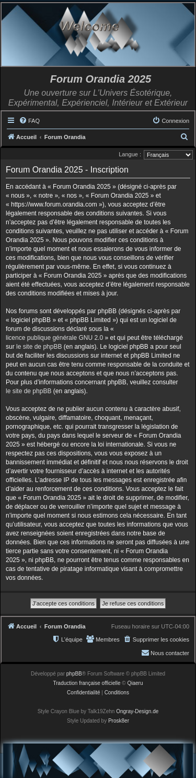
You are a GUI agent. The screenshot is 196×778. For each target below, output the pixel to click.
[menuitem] (29, 121)
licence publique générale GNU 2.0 (54, 337)
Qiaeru (135, 683)
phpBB (74, 674)
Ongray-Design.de (137, 711)
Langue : (130, 154)
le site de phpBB (39, 346)
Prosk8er (118, 721)
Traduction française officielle (87, 683)
